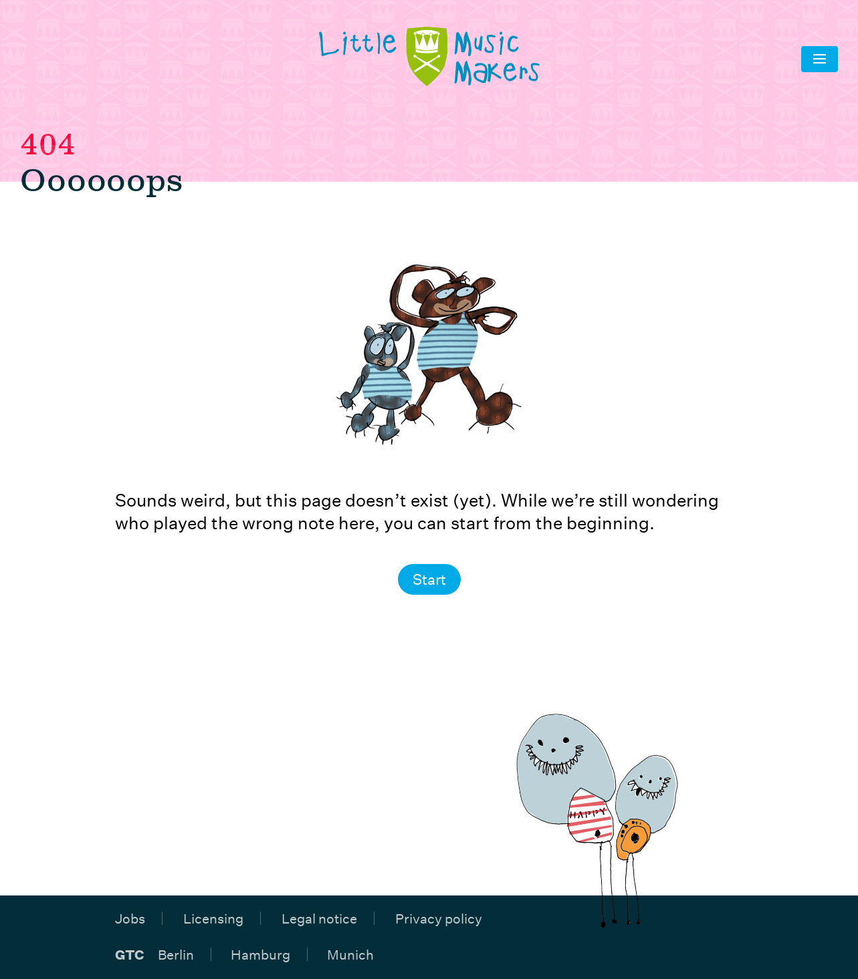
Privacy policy (438, 918)
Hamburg (260, 954)
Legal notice (319, 918)
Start (429, 579)
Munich (350, 954)
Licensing (213, 918)
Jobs (130, 918)
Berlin (176, 954)
